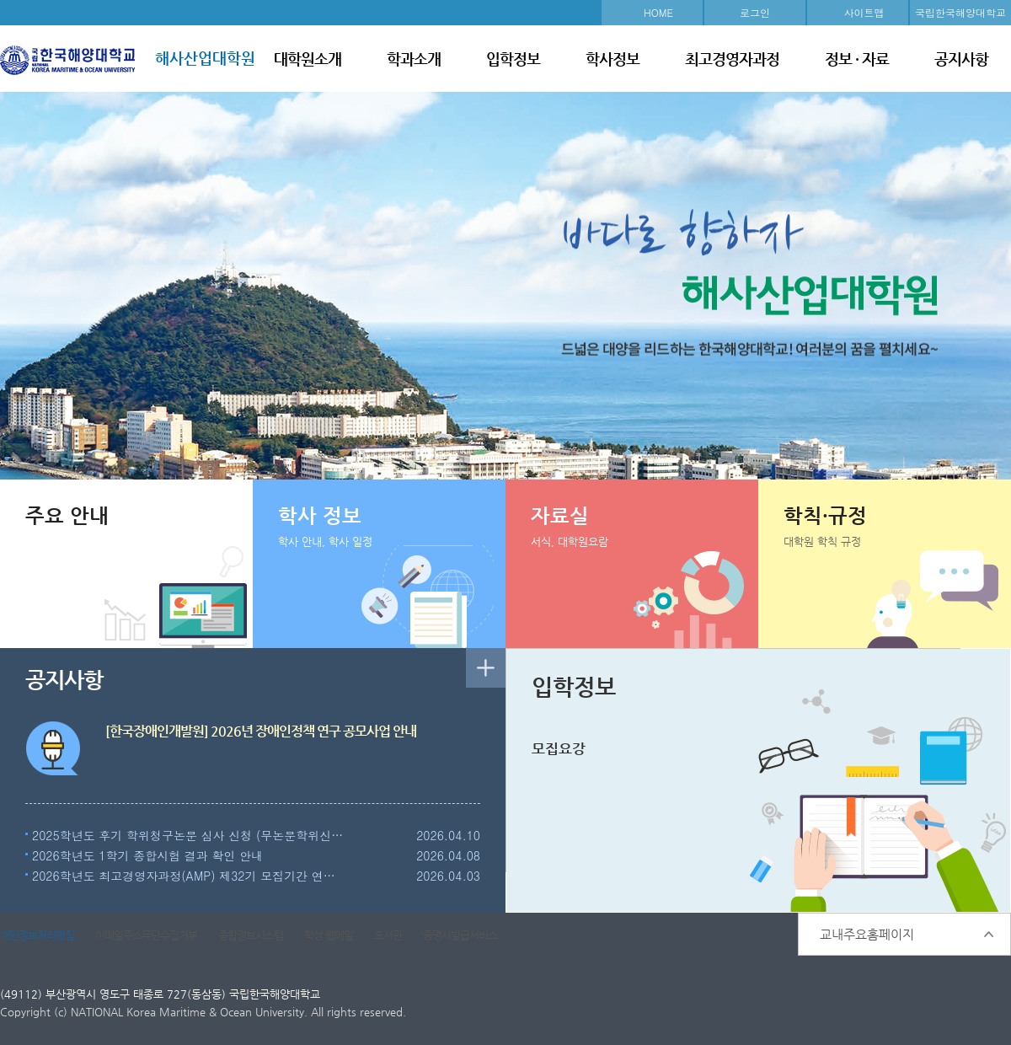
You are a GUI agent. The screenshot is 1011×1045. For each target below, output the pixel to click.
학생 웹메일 (328, 935)
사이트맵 (864, 12)
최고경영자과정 (732, 58)
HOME (658, 12)
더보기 (486, 668)
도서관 (388, 935)
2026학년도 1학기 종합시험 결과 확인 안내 (147, 855)
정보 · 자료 (857, 58)
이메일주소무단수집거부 (146, 935)
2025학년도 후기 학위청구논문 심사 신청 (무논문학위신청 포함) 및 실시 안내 (188, 835)
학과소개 (414, 58)
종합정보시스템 (250, 935)
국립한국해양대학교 (960, 12)
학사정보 (612, 58)
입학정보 (513, 58)
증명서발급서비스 (460, 935)
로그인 (755, 12)
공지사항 (961, 58)
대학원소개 (307, 58)
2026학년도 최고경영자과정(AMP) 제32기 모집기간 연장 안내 (188, 875)
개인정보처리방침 (37, 935)
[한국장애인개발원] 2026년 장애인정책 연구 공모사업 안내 (260, 731)
